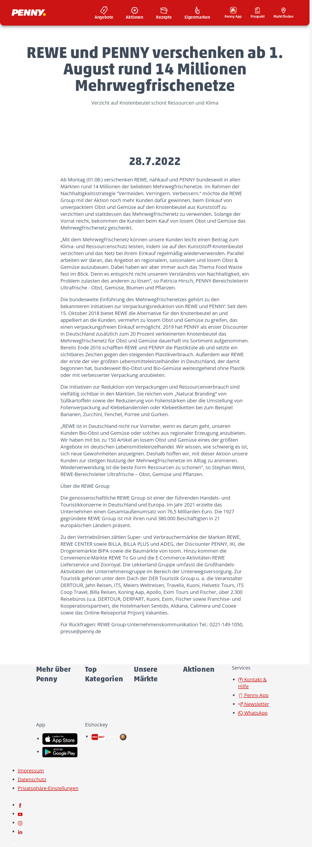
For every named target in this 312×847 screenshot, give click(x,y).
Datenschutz (32, 779)
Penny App (253, 695)
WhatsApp (253, 713)
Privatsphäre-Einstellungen (48, 788)
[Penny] (14, 843)
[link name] (60, 738)
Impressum (31, 770)
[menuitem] (104, 13)
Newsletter (253, 704)
